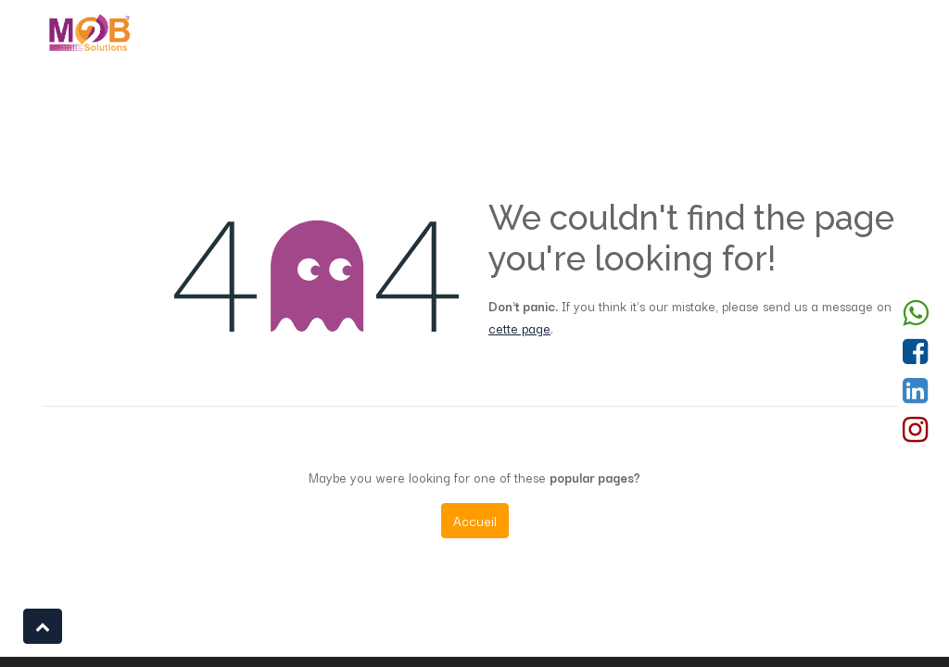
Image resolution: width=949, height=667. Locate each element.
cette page (519, 328)
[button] (42, 626)
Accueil (475, 520)
